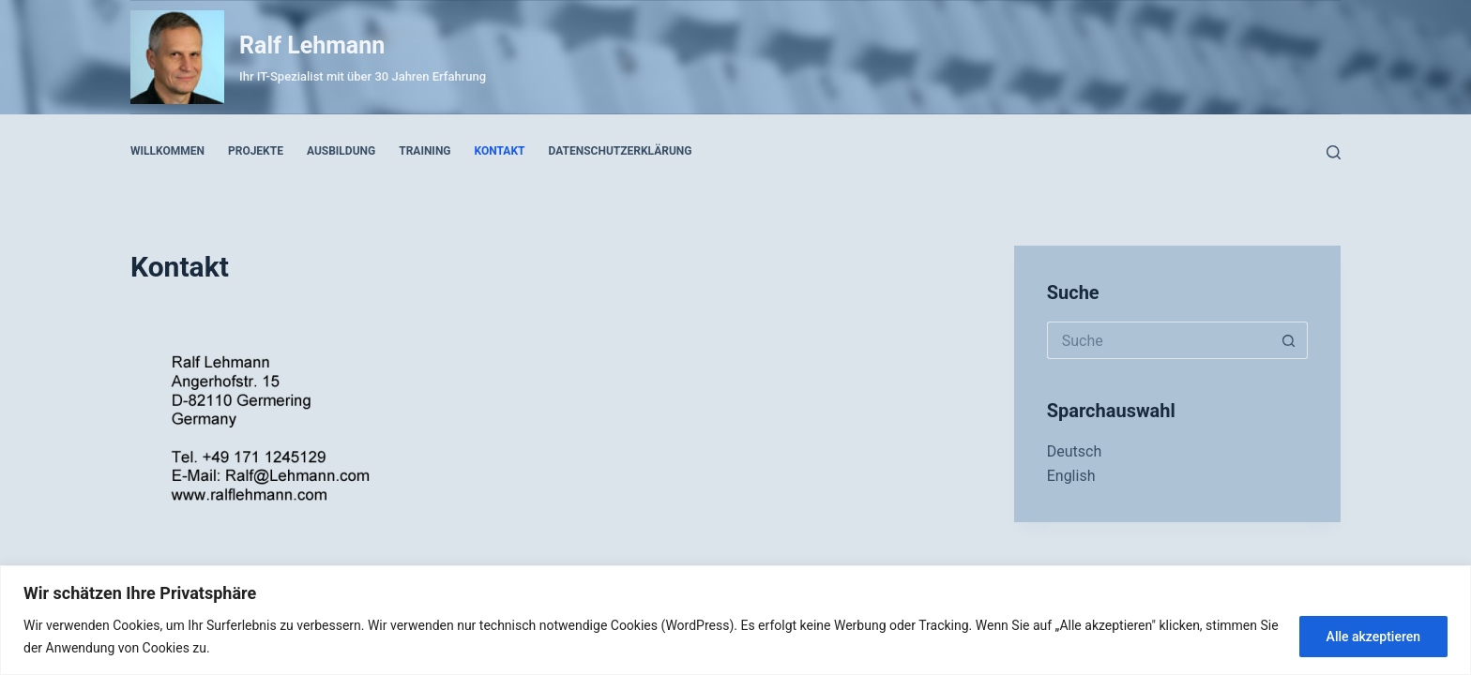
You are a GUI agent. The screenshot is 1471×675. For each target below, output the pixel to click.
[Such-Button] (1289, 340)
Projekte (255, 151)
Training (424, 151)
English (1071, 476)
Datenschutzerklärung (620, 151)
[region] (735, 620)
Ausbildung (341, 151)
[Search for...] (1158, 340)
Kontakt (500, 151)
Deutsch (1074, 451)
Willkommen (167, 151)
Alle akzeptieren (1373, 636)
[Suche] (1334, 152)
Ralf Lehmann (312, 45)
